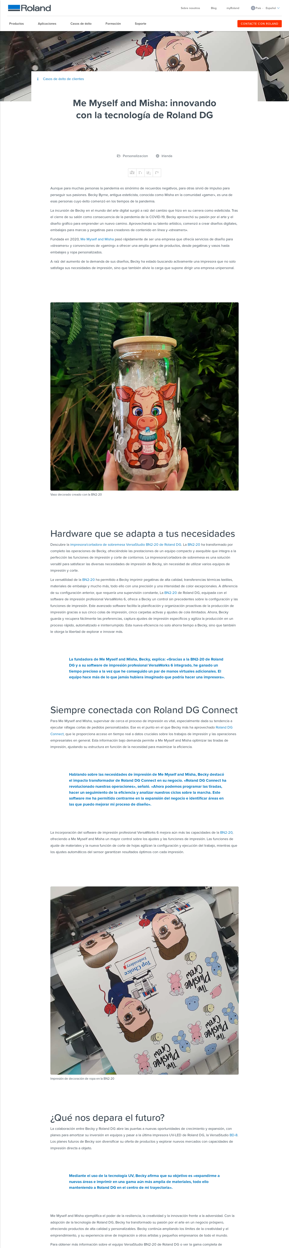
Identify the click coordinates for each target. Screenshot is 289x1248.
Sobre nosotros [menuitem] (192, 8)
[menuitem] (18, 23)
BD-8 (233, 1134)
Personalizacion (135, 155)
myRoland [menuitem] (233, 8)
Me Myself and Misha (97, 239)
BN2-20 (194, 544)
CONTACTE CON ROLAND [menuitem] (259, 24)
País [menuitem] (258, 8)
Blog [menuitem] (214, 8)
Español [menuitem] (273, 8)
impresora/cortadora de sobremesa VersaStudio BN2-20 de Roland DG (125, 544)
